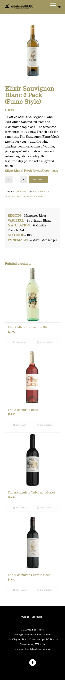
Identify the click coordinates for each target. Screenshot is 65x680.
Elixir (46, 191)
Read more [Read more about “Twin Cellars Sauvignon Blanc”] (19, 342)
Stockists (37, 616)
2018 (35, 191)
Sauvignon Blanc (13, 196)
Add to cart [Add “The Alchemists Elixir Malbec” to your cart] (19, 589)
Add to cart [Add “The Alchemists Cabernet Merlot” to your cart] (19, 507)
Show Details (44, 342)
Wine (40, 196)
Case (40, 191)
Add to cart (39, 179)
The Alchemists (29, 196)
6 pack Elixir (21, 191)
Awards (25, 616)
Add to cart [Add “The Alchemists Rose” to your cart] (19, 424)
